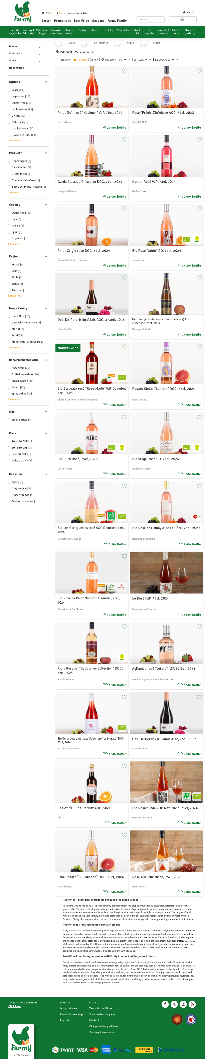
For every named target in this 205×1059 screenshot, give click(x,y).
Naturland (20, 122)
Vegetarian (21, 96)
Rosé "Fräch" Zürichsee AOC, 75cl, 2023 (163, 112)
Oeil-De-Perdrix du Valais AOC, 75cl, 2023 (164, 739)
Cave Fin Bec (21, 167)
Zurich (18, 264)
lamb (178, 972)
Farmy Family (117, 21)
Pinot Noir (21, 316)
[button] (62, 13)
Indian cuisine (23, 380)
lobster (137, 972)
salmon (76, 972)
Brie (82, 975)
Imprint (64, 1020)
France (18, 225)
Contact (94, 1020)
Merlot (18, 329)
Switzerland (22, 212)
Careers (94, 1002)
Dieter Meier (21, 174)
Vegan (18, 90)
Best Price (81, 21)
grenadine (70, 979)
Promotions (62, 21)
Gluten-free (21, 103)
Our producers (68, 1008)
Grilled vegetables (25, 374)
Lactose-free (22, 109)
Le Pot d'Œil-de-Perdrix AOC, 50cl (83, 808)
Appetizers (21, 368)
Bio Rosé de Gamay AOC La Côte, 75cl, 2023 (166, 528)
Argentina (20, 238)
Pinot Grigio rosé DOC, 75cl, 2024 (83, 250)
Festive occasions (25, 501)
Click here (14, 1006)
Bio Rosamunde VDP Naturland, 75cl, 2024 (165, 808)
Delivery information (102, 1032)
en (50, 12)
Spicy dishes (22, 393)
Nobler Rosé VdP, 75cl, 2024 (154, 181)
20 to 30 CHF (22, 447)
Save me (98, 21)
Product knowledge (71, 1014)
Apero (17, 482)
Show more (14, 140)
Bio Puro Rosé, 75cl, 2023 (77, 459)
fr (46, 12)
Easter (46, 21)
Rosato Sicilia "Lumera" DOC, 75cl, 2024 (163, 388)
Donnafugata (21, 161)
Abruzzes (19, 290)
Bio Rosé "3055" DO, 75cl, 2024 (156, 250)
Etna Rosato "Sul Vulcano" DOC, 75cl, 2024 (90, 877)
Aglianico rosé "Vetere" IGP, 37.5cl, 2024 (163, 668)
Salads (18, 387)
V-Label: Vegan (22, 128)
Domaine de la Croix (26, 180)
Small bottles (22, 419)
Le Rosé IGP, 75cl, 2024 (150, 598)
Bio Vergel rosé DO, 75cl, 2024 (155, 459)
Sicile (17, 277)
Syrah (17, 335)
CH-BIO (18, 115)
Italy (16, 219)
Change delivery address (103, 1026)
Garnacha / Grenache (26, 322)
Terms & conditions (100, 1008)
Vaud (16, 271)
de (42, 12)
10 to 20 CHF (22, 441)
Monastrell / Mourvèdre (28, 342)
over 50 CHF (21, 454)
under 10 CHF (22, 460)
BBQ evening (21, 488)
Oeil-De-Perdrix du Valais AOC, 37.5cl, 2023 (91, 319)
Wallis (17, 284)
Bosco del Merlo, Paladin (29, 186)
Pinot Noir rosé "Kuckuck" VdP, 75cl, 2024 (90, 112)
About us (65, 1002)
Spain (17, 232)
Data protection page (102, 1014)
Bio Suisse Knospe (25, 135)
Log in (188, 12)
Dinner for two (23, 495)
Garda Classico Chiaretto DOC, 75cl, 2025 (89, 181)
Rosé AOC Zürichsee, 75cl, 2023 (157, 877)
